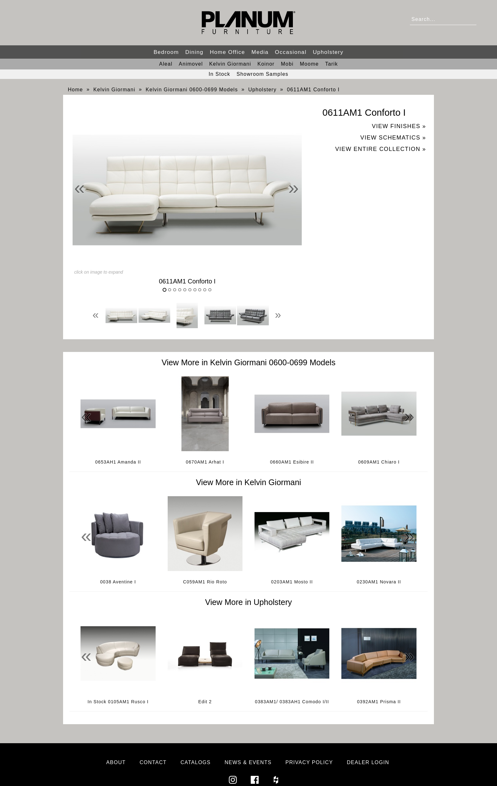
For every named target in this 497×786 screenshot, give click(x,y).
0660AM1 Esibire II (292, 461)
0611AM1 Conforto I (313, 89)
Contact (153, 762)
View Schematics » (393, 137)
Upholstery (328, 52)
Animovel (191, 64)
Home (75, 89)
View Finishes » (399, 126)
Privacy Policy (309, 762)
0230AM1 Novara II (379, 581)
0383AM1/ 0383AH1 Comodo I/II (292, 701)
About (116, 762)
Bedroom (166, 52)
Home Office (227, 52)
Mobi (287, 64)
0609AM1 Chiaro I (379, 461)
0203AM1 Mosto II (292, 581)
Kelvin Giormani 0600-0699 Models (192, 89)
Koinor (265, 64)
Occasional (291, 52)
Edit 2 (205, 701)
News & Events (247, 762)
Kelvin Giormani (230, 64)
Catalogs (196, 762)
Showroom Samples (262, 74)
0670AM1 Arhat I (205, 461)
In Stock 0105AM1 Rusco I (118, 701)
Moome (309, 64)
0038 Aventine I (118, 581)
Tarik (331, 64)
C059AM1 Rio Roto (205, 581)
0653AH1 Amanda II (118, 461)
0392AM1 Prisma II (379, 701)
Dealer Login (368, 762)
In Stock (219, 74)
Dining (194, 52)
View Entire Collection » (380, 149)
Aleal (165, 64)
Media (259, 52)
